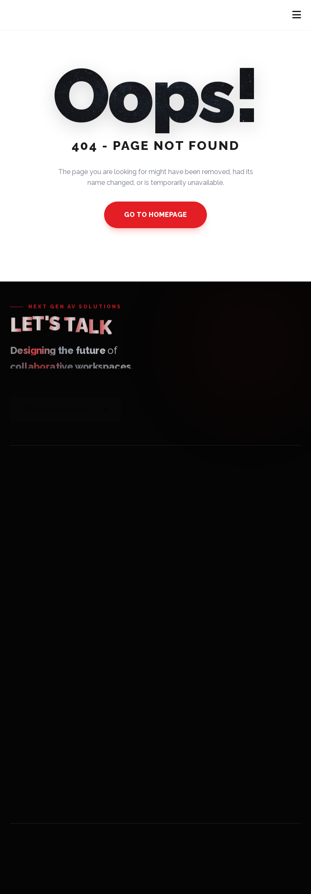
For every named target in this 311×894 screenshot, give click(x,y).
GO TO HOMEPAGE (155, 215)
